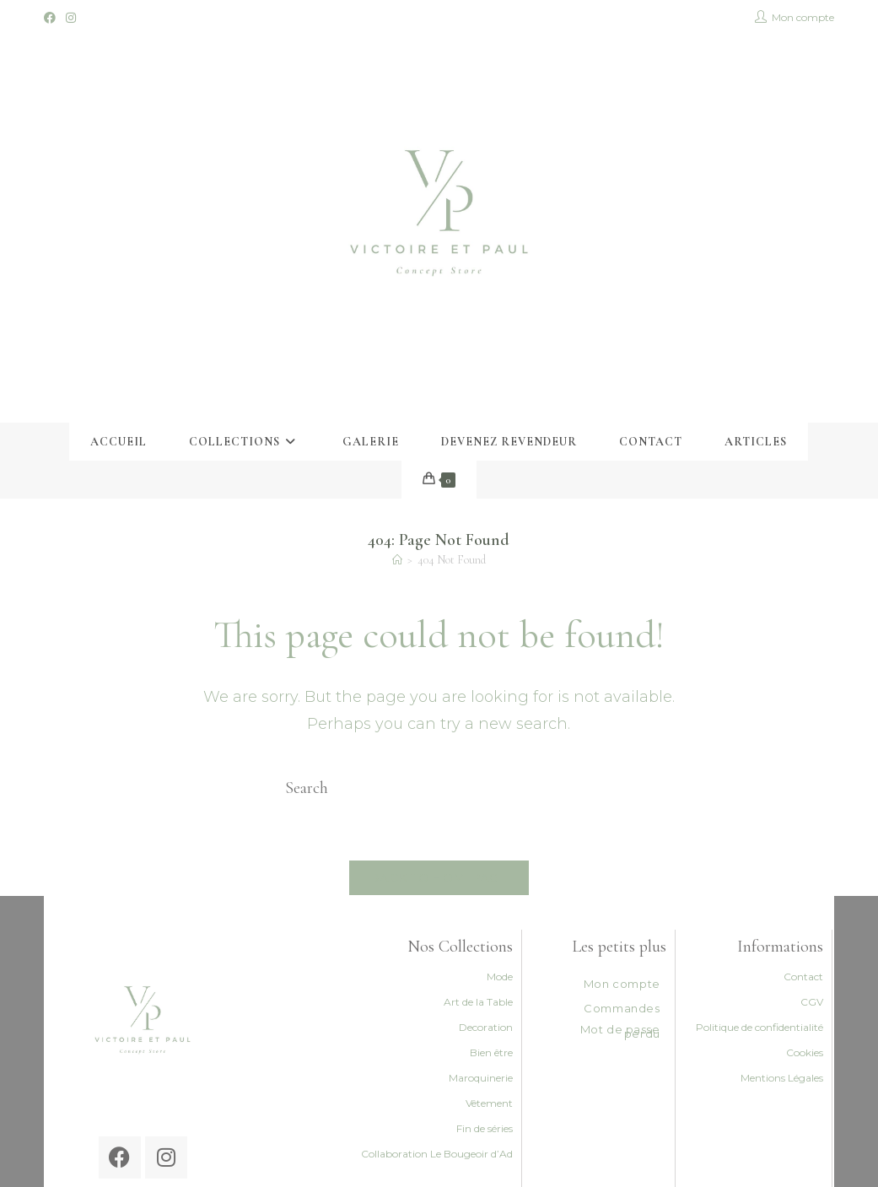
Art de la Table (478, 1001)
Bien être (491, 1052)
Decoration (486, 1027)
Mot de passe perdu (620, 1031)
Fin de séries (484, 1128)
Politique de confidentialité (759, 1027)
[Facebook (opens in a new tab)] (52, 17)
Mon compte (622, 983)
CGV (811, 1001)
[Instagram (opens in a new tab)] (71, 17)
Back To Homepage (439, 877)
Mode (500, 976)
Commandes (622, 1008)
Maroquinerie (481, 1077)
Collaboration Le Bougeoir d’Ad (437, 1153)
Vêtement (489, 1103)
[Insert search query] (438, 788)
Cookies (804, 1052)
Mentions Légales (782, 1077)
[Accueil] (397, 559)
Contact (803, 976)
